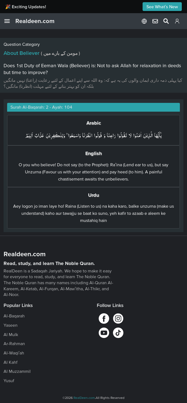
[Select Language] (144, 21)
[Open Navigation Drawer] (9, 21)
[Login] (177, 22)
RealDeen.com (84, 397)
